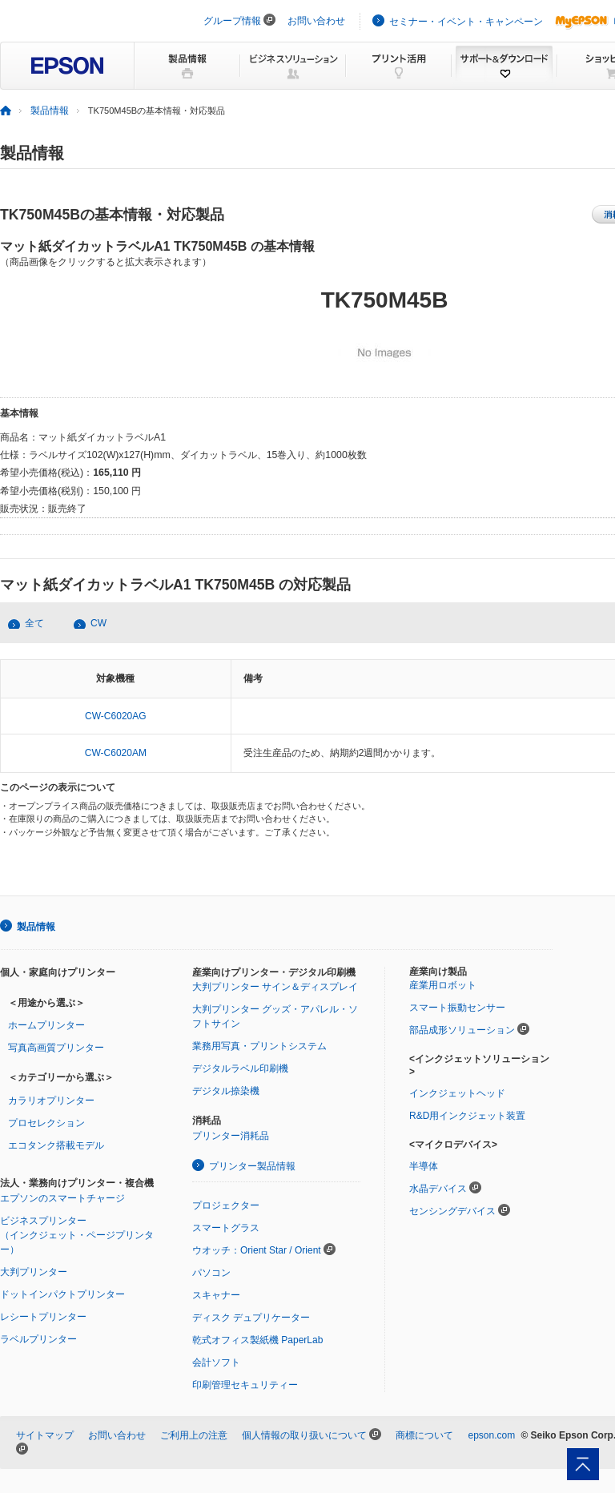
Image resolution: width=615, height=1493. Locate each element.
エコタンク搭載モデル (56, 1145)
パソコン (211, 1272)
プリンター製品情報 (252, 1166)
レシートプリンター (43, 1316)
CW (98, 623)
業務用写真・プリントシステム (259, 1046)
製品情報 (49, 110)
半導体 (423, 1166)
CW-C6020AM (116, 753)
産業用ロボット (442, 985)
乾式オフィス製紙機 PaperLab (257, 1340)
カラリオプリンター (51, 1100)
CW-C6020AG (115, 716)
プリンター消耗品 (230, 1135)
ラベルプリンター (38, 1339)
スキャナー (216, 1295)
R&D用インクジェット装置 (467, 1115)
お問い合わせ (316, 20)
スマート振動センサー (457, 1007)
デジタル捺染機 (225, 1091)
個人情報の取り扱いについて (304, 1435)
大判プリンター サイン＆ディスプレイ (275, 986)
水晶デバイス (438, 1188)
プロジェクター (225, 1205)
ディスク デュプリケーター (251, 1317)
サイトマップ (45, 1435)
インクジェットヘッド (457, 1093)
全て (34, 623)
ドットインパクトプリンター (62, 1294)
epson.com (491, 1435)
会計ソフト (216, 1362)
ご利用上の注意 (193, 1435)
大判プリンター (33, 1272)
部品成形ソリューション (462, 1030)
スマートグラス (225, 1227)
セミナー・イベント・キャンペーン (466, 21)
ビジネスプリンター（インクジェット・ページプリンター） (77, 1235)
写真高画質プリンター (56, 1047)
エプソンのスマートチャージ (62, 1198)
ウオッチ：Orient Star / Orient (256, 1250)
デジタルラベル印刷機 (240, 1068)
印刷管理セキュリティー (245, 1384)
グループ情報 (232, 20)
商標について (424, 1435)
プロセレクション (46, 1123)
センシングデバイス (452, 1211)
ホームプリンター (46, 1025)
